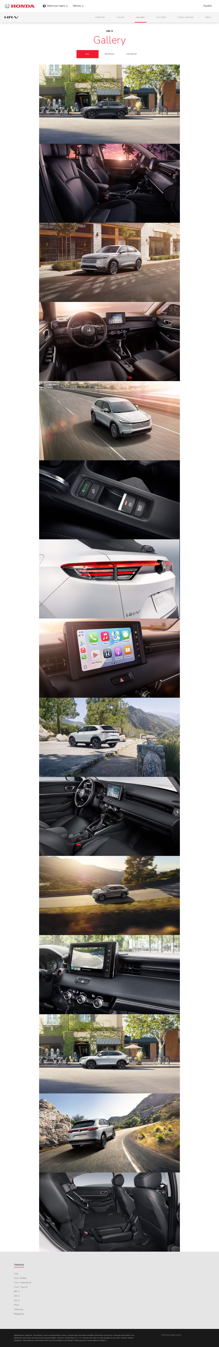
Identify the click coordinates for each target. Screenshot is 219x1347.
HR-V (17, 1300)
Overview (100, 17)
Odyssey (18, 1309)
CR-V (17, 1296)
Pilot (16, 1305)
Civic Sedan (20, 1278)
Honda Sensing (185, 17)
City (16, 1273)
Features (161, 17)
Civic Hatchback (22, 1282)
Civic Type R (20, 1287)
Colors (121, 17)
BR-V (17, 1291)
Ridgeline (19, 1313)
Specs (208, 17)
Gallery (140, 17)
